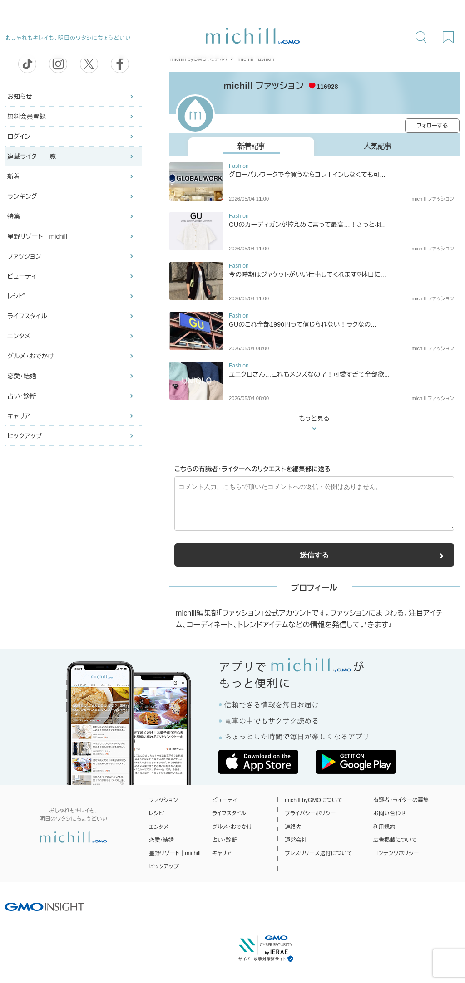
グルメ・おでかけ (30, 356)
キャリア (18, 416)
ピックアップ (24, 436)
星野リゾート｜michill (37, 236)
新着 (13, 176)
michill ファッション (263, 86)
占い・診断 (21, 396)
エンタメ (18, 336)
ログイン (18, 136)
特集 (13, 216)
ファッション (24, 256)
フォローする (432, 125)
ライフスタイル (27, 316)
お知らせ (19, 96)
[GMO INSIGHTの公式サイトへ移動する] (44, 906)
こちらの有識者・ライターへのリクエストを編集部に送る (252, 469)
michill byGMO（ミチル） (199, 59)
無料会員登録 (26, 116)
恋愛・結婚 (21, 376)
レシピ (16, 296)
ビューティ (21, 276)
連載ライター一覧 (31, 156)
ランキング (22, 196)
